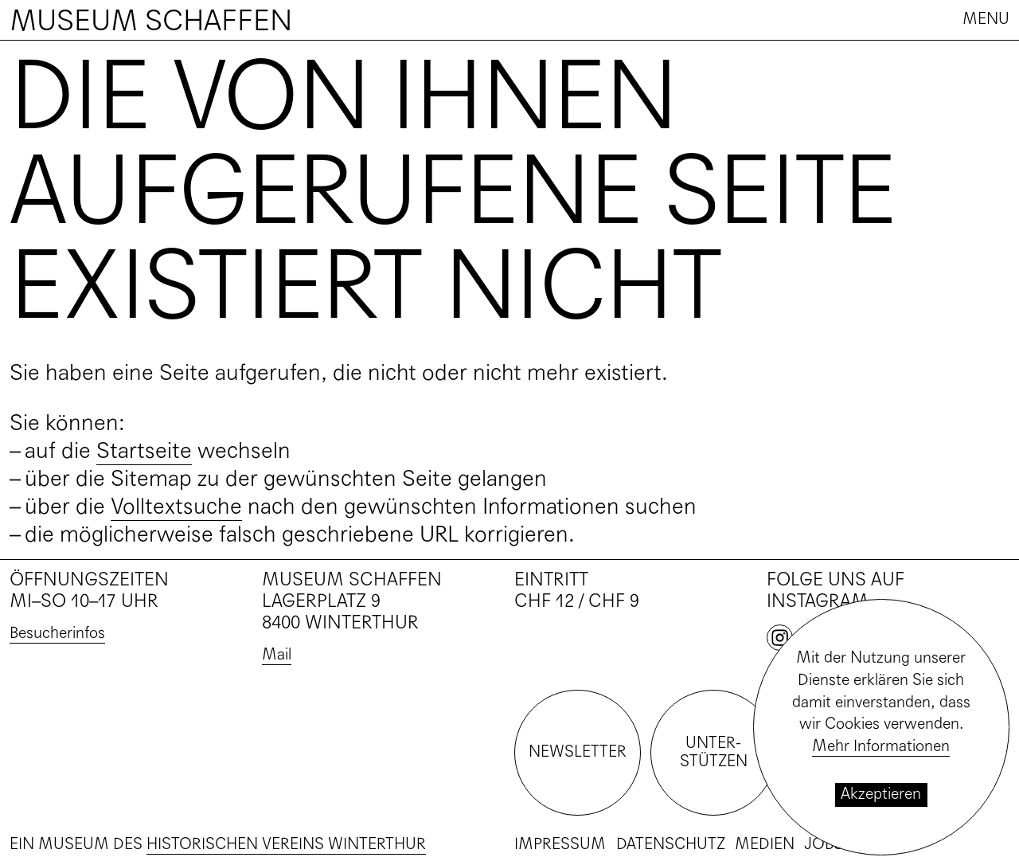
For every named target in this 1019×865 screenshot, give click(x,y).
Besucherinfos (57, 633)
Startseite (144, 450)
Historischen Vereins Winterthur (286, 844)
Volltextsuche (176, 506)
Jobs (823, 844)
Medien (765, 844)
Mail (276, 654)
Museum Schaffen (151, 20)
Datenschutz (670, 844)
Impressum (560, 844)
